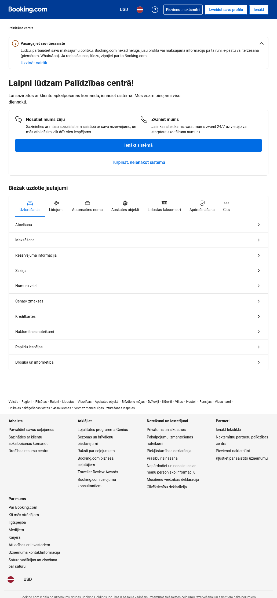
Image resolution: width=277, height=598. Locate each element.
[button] (138, 43)
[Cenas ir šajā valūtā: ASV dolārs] (27, 579)
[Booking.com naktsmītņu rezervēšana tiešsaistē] (28, 9)
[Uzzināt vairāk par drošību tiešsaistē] (34, 63)
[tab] (30, 206)
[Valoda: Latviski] (10, 579)
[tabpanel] (138, 293)
